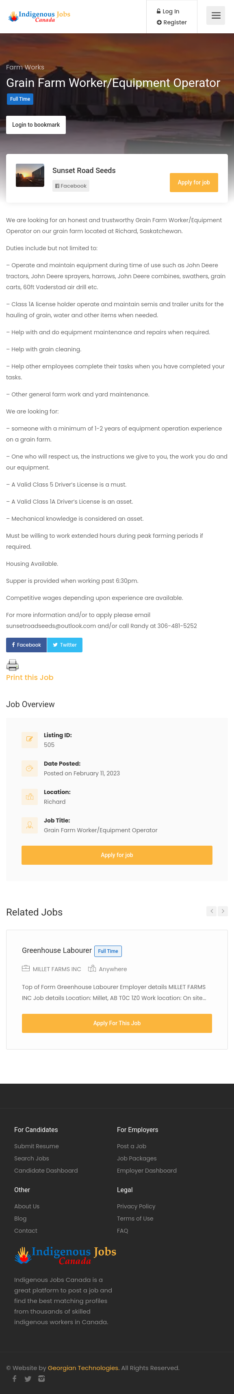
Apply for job (194, 182)
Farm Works (25, 67)
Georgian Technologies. (83, 1368)
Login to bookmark (36, 124)
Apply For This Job (117, 1023)
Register (172, 22)
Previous (211, 911)
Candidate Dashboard (46, 1171)
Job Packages (137, 1158)
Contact (25, 1231)
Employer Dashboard (147, 1171)
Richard (55, 802)
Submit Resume (36, 1146)
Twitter (68, 644)
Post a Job (131, 1146)
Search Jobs (31, 1158)
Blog (20, 1218)
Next (223, 911)
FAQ (122, 1231)
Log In (168, 11)
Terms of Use (135, 1218)
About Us (26, 1206)
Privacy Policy (136, 1206)
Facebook (71, 186)
